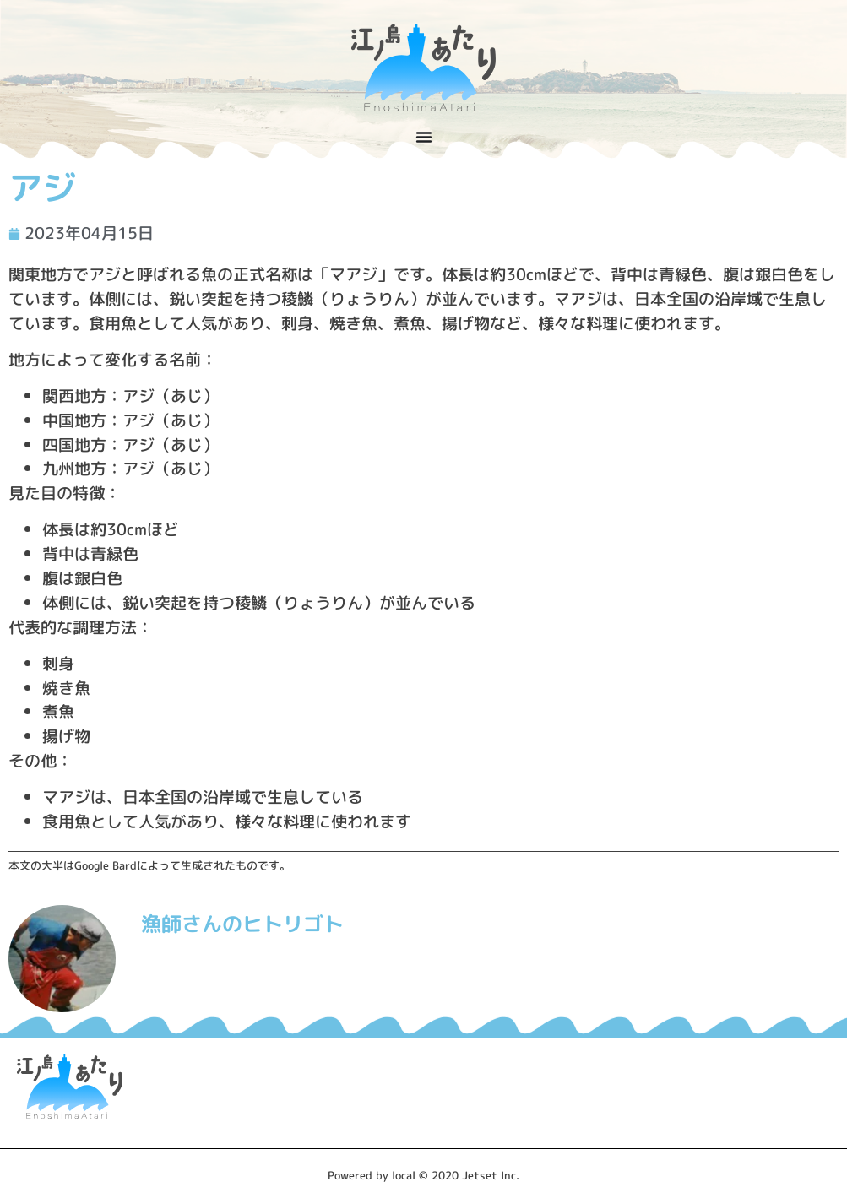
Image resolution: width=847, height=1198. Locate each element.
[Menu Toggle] (423, 136)
